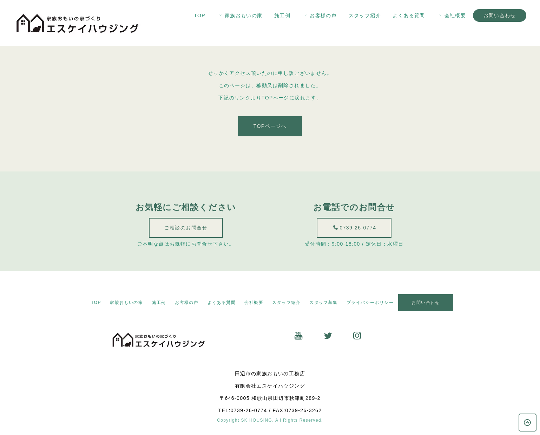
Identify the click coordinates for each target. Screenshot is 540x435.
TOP (199, 15)
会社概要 (452, 15)
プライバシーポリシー (370, 302)
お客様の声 (320, 15)
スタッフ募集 (323, 302)
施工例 (282, 15)
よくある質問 (409, 15)
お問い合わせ (499, 15)
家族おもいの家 (240, 15)
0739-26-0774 (357, 228)
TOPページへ (270, 128)
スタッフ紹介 (365, 15)
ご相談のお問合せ (183, 228)
